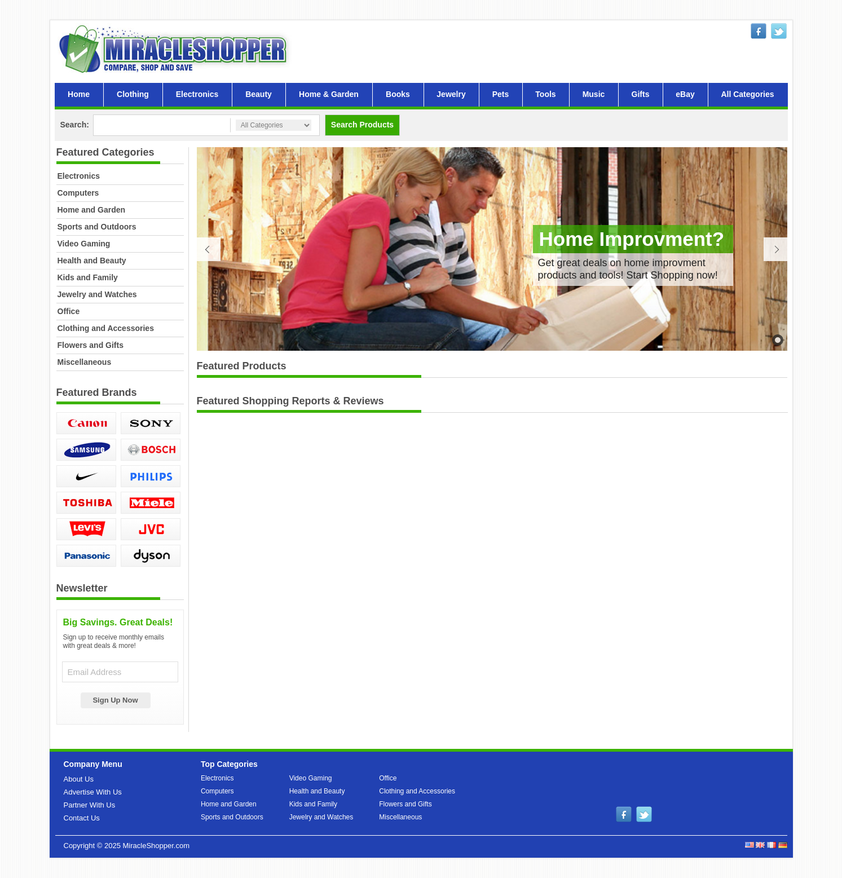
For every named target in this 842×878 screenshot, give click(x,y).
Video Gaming (84, 243)
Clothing (133, 94)
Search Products (362, 124)
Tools (545, 94)
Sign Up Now (115, 700)
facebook (758, 31)
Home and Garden (92, 209)
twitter (779, 31)
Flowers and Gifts (91, 345)
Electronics (197, 94)
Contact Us (82, 818)
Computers (78, 192)
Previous (209, 249)
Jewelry (451, 94)
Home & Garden (329, 94)
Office (69, 311)
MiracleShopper (175, 48)
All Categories (747, 94)
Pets (500, 94)
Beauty (258, 94)
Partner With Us (90, 805)
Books (398, 94)
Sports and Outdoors (97, 226)
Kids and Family (88, 277)
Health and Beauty (92, 260)
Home (79, 94)
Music (594, 94)
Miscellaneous (85, 362)
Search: (74, 124)
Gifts (641, 94)
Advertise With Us (93, 792)
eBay (685, 94)
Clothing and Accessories (106, 328)
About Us (79, 779)
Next (775, 249)
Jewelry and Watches (97, 294)
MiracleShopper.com (155, 845)
